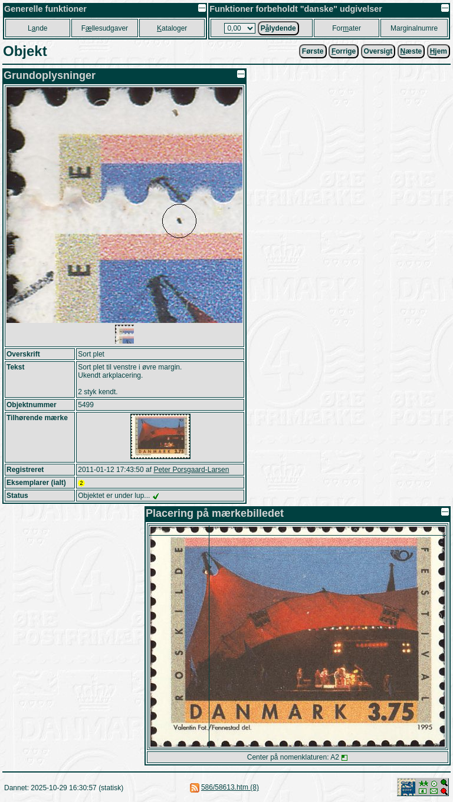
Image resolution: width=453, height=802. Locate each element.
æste (411, 51)
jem (438, 51)
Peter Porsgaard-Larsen (191, 470)
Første (313, 51)
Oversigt (378, 51)
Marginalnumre (414, 28)
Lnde (37, 28)
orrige (343, 51)
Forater (346, 28)
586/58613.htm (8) (230, 787)
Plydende (278, 28)
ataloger (172, 28)
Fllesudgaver (104, 28)
